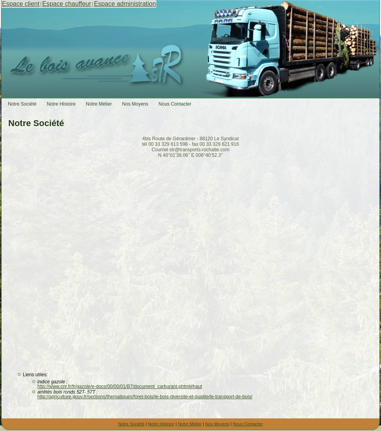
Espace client (20, 3)
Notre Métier (190, 424)
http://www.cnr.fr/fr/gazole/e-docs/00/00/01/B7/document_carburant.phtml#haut (119, 386)
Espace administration (125, 3)
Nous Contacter (248, 424)
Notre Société (131, 424)
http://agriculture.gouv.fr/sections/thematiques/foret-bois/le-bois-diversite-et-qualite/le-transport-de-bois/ (144, 396)
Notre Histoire (161, 424)
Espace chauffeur (66, 3)
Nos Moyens (217, 424)
